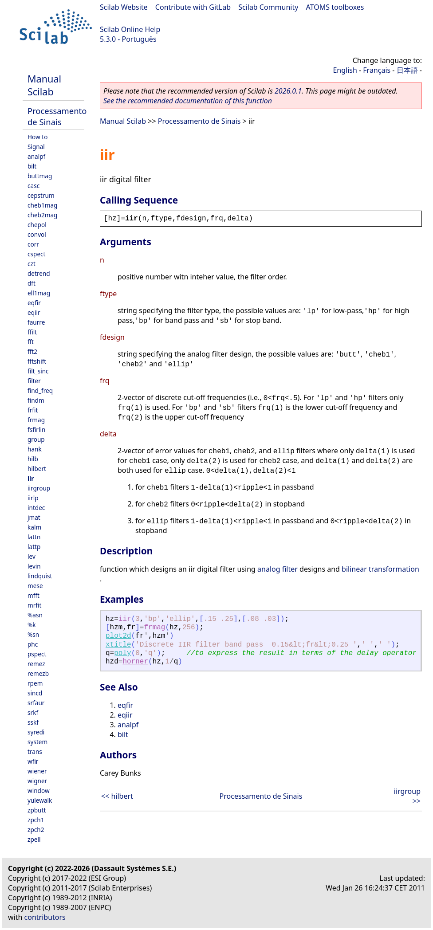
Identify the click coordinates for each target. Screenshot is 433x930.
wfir (33, 761)
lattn (34, 537)
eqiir (34, 312)
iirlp (33, 498)
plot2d (118, 636)
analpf (36, 156)
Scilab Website (124, 7)
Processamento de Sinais (57, 116)
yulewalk (40, 800)
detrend (39, 273)
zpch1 (36, 820)
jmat (34, 517)
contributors (45, 917)
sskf (33, 722)
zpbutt (37, 810)
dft (31, 283)
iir (31, 478)
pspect (37, 654)
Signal (36, 146)
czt (31, 263)
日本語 (407, 70)
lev (31, 556)
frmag (36, 420)
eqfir (34, 302)
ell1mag (39, 293)
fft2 (32, 351)
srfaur (36, 702)
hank (35, 449)
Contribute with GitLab (193, 7)
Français (376, 70)
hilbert (37, 468)
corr (33, 244)
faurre (36, 322)
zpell (34, 839)
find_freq (40, 390)
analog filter (277, 569)
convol (37, 234)
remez (36, 663)
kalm (34, 527)
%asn (35, 615)
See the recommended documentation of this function (187, 101)
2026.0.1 (288, 91)
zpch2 (36, 829)
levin (34, 566)
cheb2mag (42, 215)
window (39, 790)
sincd (35, 693)
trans (35, 751)
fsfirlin (36, 429)
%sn (33, 634)
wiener (37, 771)
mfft (33, 595)
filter (34, 381)
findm (36, 400)
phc (33, 644)
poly (122, 653)
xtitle (118, 645)
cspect (37, 254)
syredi (36, 732)
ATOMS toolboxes (335, 7)
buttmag (40, 176)
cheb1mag (42, 205)
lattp (34, 546)
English (345, 70)
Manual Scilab (44, 85)
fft (31, 341)
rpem (35, 683)
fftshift (37, 361)
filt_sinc (38, 371)
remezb (38, 673)
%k (32, 624)
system (37, 742)
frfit (33, 410)
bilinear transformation (380, 569)
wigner (37, 781)
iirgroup (39, 488)
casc (33, 185)
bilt (32, 166)
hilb (33, 459)
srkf (33, 712)
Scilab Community (268, 7)
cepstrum (41, 195)
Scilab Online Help (130, 29)
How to (37, 137)
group (36, 439)
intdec (36, 507)
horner (135, 662)
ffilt (32, 332)
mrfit (34, 605)
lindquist (40, 576)
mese (35, 585)
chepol (37, 224)
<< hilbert (117, 796)
